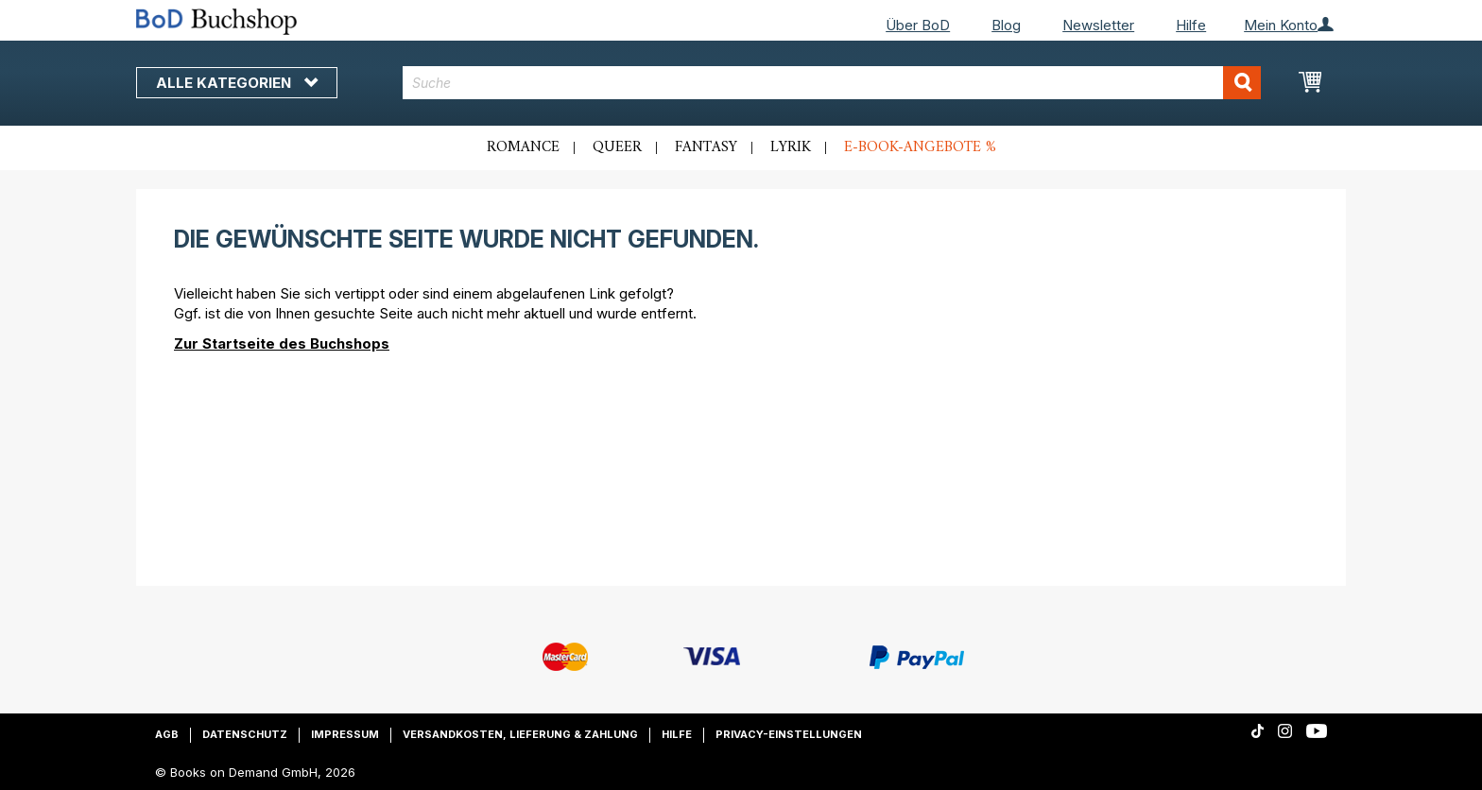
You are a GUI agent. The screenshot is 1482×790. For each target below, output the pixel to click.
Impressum (345, 734)
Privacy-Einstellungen (788, 734)
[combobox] (832, 82)
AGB (167, 734)
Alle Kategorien (237, 83)
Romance (523, 147)
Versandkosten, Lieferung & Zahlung (520, 734)
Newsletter (1098, 25)
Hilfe (1191, 25)
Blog (1006, 25)
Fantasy (706, 147)
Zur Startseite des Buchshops (281, 343)
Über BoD (918, 25)
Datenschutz (244, 734)
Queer (617, 147)
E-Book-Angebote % (920, 147)
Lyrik (790, 147)
